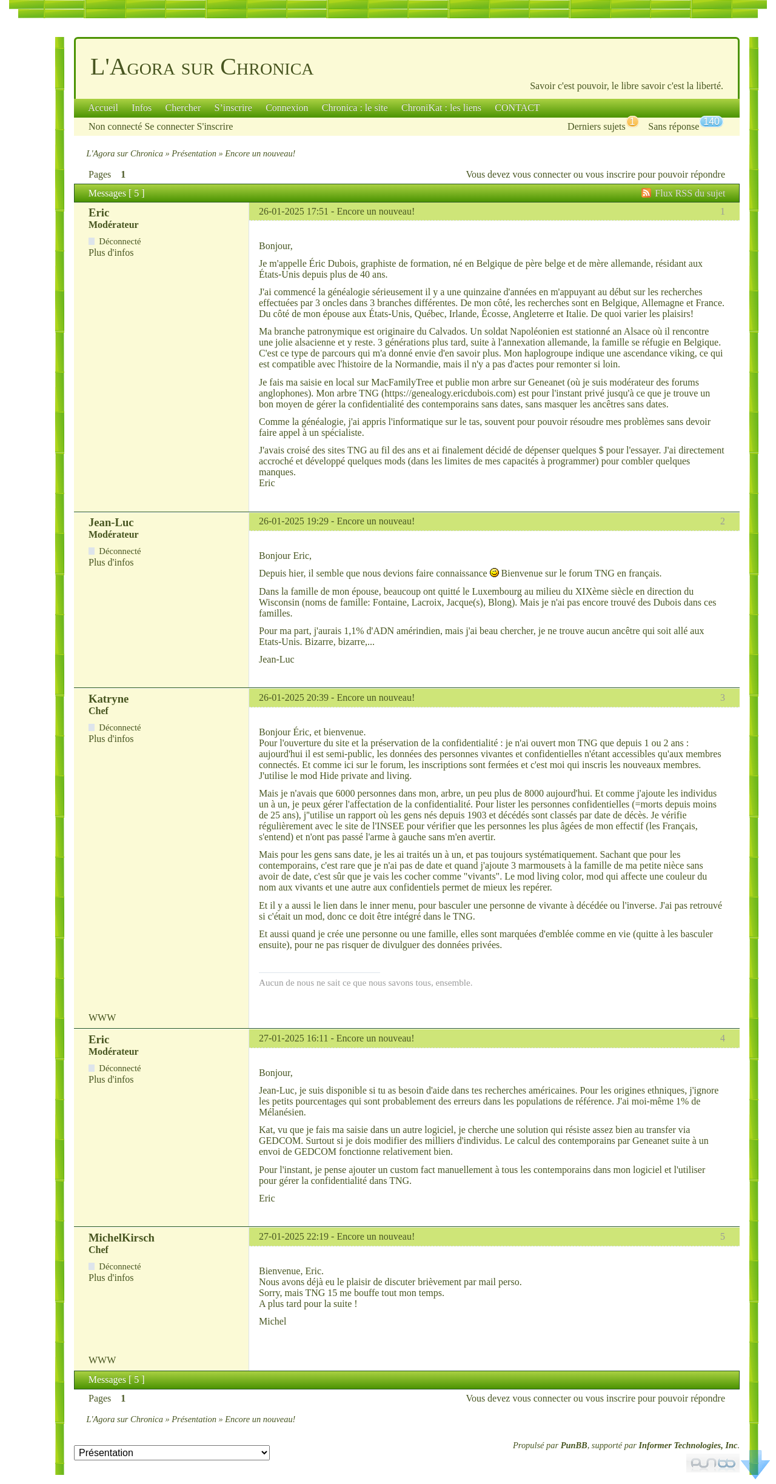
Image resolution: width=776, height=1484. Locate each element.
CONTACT (517, 107)
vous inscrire (610, 174)
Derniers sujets (596, 126)
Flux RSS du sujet (690, 193)
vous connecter (541, 174)
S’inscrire (233, 107)
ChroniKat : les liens (441, 107)
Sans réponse (673, 126)
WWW (102, 1017)
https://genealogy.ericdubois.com (448, 393)
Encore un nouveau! (375, 211)
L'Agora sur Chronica (202, 66)
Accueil (103, 107)
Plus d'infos (111, 252)
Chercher (183, 107)
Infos (142, 107)
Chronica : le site (355, 107)
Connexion (287, 107)
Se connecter (169, 126)
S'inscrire (215, 126)
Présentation (194, 153)
